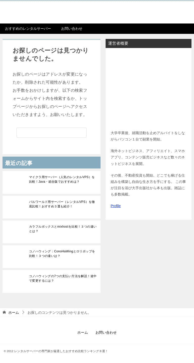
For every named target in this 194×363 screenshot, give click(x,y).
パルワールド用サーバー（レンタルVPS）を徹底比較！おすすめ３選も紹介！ (62, 204)
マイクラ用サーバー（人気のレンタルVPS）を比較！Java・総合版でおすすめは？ (62, 179)
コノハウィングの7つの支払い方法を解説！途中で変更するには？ (62, 278)
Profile (116, 206)
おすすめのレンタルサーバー (28, 29)
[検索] (51, 133)
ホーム (82, 332)
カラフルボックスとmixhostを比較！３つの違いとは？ (62, 229)
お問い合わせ (71, 29)
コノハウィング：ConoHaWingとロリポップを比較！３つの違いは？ (62, 254)
